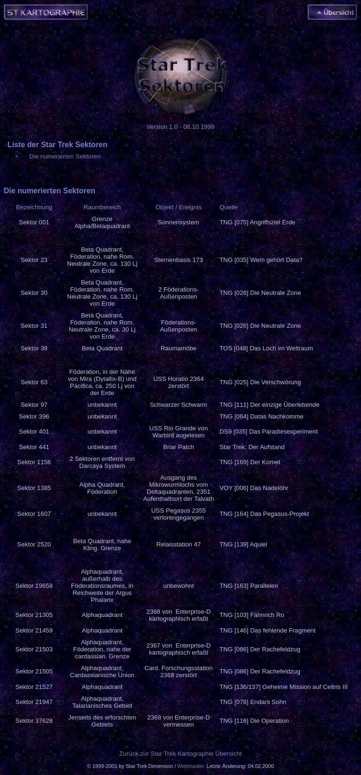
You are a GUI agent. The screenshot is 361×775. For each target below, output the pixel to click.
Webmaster (190, 766)
